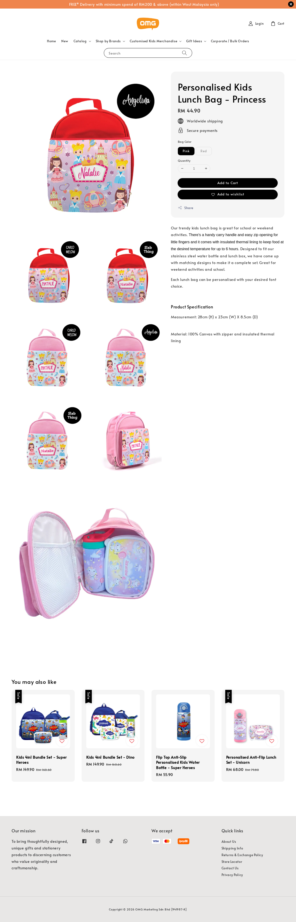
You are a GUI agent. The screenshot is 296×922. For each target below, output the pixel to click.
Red (203, 151)
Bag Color (185, 142)
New (64, 41)
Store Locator (232, 861)
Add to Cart (227, 182)
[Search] (184, 52)
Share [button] (185, 208)
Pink (186, 151)
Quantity (184, 160)
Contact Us (230, 868)
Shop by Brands (108, 41)
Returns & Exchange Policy (242, 855)
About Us (229, 842)
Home (51, 41)
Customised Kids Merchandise (153, 41)
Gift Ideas (194, 41)
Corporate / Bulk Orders (230, 41)
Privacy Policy (232, 875)
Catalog (80, 41)
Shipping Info (232, 848)
